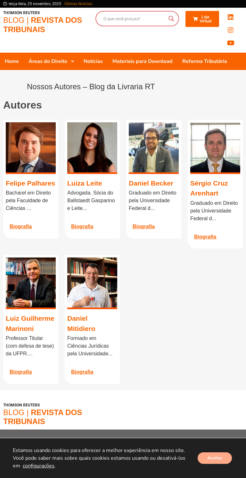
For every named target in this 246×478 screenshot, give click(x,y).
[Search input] (134, 18)
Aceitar (214, 458)
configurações (38, 465)
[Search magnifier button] (171, 18)
